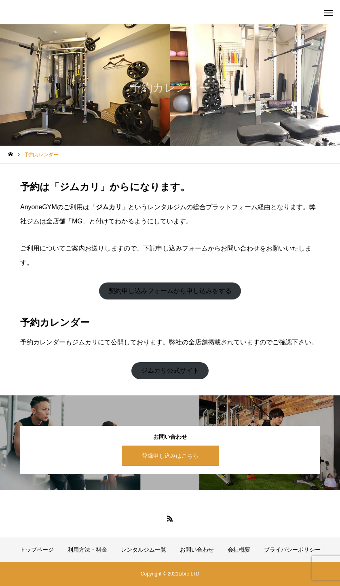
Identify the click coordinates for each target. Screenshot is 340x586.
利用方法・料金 (87, 549)
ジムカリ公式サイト (170, 370)
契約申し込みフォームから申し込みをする (170, 290)
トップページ (37, 549)
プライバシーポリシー (292, 549)
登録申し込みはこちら (170, 455)
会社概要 (239, 549)
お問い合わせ (197, 549)
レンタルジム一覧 (143, 549)
